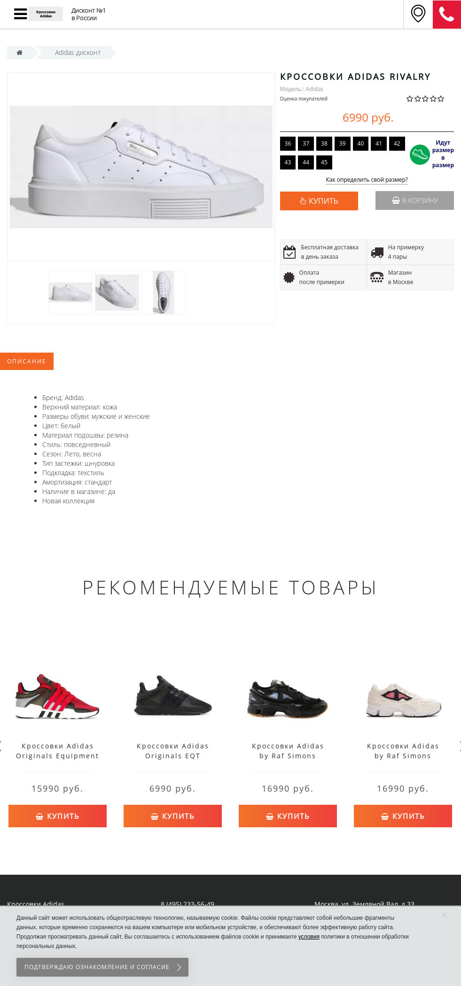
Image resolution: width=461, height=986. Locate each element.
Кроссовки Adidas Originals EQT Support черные (173, 755)
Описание (27, 361)
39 (342, 143)
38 (324, 143)
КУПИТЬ (323, 201)
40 (361, 143)
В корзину (415, 200)
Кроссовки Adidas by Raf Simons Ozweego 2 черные (288, 755)
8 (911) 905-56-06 (447, 14)
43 (288, 162)
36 (288, 143)
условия (309, 936)
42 (397, 143)
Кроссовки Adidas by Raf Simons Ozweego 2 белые (403, 755)
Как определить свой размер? (367, 180)
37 (306, 143)
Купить (58, 815)
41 (378, 143)
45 (324, 162)
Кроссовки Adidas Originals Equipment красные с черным (57, 755)
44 (306, 162)
